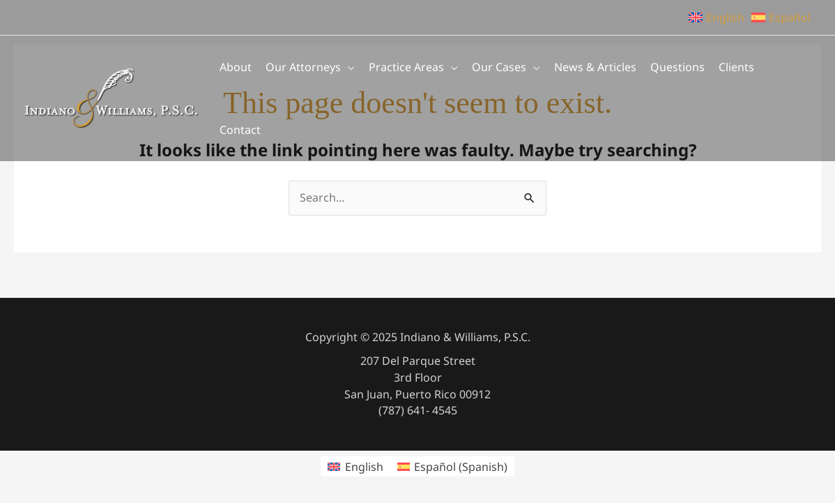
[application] (348, 67)
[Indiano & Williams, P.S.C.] (111, 97)
